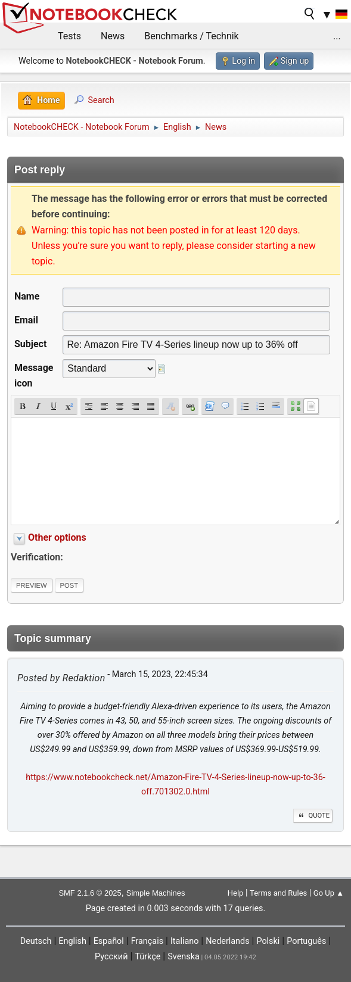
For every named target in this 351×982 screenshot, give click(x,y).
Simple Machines (155, 893)
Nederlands (227, 941)
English (72, 941)
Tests (69, 36)
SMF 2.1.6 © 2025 (89, 893)
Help (236, 893)
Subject (30, 344)
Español (109, 941)
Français (147, 941)
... (337, 36)
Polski (267, 941)
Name (26, 296)
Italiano (184, 941)
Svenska (183, 957)
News (113, 36)
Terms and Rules (278, 893)
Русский (111, 957)
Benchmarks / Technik (191, 36)
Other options (57, 537)
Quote (313, 815)
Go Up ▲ (328, 893)
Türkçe (147, 957)
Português (306, 941)
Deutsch (36, 941)
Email (26, 320)
